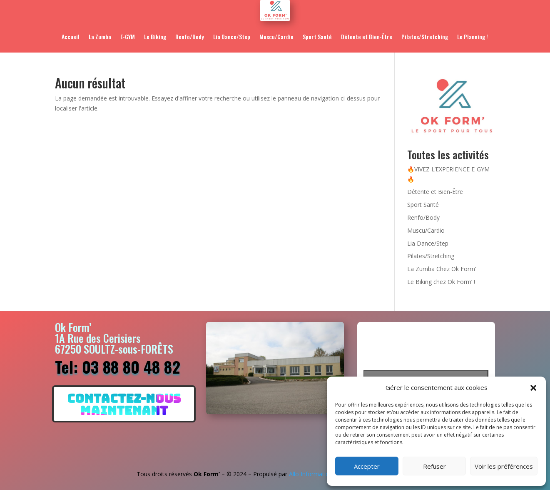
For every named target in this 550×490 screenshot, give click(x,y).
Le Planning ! (472, 36)
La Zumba (100, 36)
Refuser (434, 466)
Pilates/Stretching (424, 36)
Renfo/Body (189, 36)
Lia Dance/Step (231, 36)
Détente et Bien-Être (366, 36)
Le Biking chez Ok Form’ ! (441, 282)
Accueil (71, 36)
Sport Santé (317, 36)
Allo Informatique (312, 474)
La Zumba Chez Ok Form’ (441, 269)
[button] (533, 388)
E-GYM (127, 36)
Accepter (367, 466)
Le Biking (155, 36)
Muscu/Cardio (276, 36)
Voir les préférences (504, 466)
